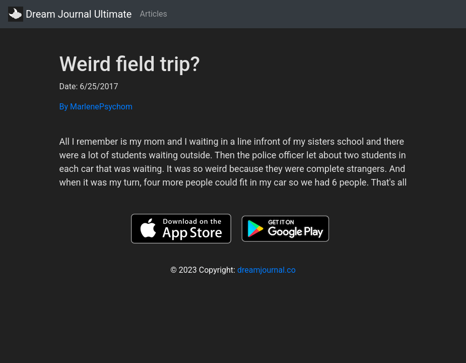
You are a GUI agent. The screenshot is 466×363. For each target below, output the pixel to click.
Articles (153, 14)
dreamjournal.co (266, 270)
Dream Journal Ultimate (69, 14)
